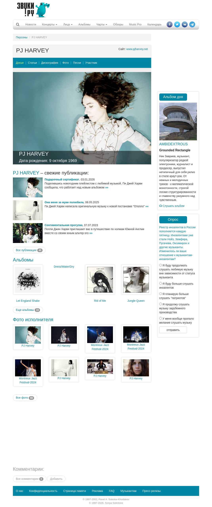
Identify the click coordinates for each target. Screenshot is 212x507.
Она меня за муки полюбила (64, 202)
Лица (68, 24)
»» (106, 187)
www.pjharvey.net (137, 49)
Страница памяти (74, 491)
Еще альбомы (28, 310)
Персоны (21, 37)
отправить (173, 330)
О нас (19, 491)
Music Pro (135, 24)
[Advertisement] (104, 9)
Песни (77, 62)
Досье (20, 62)
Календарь (154, 24)
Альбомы (84, 24)
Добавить (56, 478)
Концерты (49, 24)
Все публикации (29, 250)
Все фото (25, 398)
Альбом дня (173, 97)
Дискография (49, 62)
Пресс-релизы (151, 491)
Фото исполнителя (33, 319)
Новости (30, 24)
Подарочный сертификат (62, 179)
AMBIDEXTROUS (173, 144)
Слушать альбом (171, 205)
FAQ (112, 491)
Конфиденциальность (43, 491)
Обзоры (118, 24)
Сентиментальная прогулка (64, 225)
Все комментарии (29, 479)
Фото (65, 62)
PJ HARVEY (34, 154)
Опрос (173, 220)
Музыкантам (128, 491)
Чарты (101, 24)
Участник (91, 62)
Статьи (32, 62)
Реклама (97, 491)
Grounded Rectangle (174, 150)
